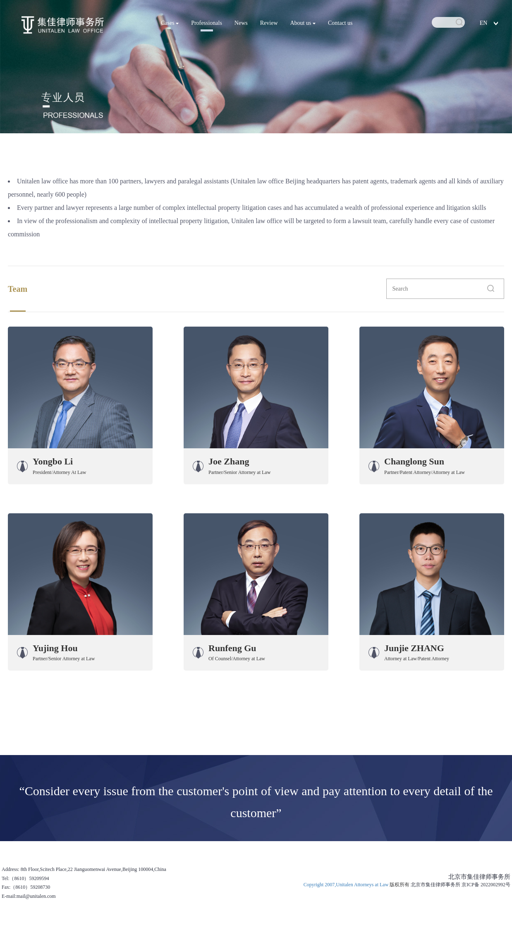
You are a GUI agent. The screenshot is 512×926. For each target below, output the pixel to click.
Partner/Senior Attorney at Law (239, 472)
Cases (170, 23)
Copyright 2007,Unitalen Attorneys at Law (347, 885)
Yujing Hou (55, 648)
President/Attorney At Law (59, 472)
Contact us (340, 23)
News (241, 23)
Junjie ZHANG (414, 648)
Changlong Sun (414, 461)
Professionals (206, 23)
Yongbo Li (53, 461)
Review (269, 23)
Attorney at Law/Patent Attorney (416, 658)
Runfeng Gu (232, 648)
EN (484, 23)
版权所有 (399, 885)
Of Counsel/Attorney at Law (236, 658)
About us (303, 23)
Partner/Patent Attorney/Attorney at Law (424, 472)
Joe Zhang (228, 461)
